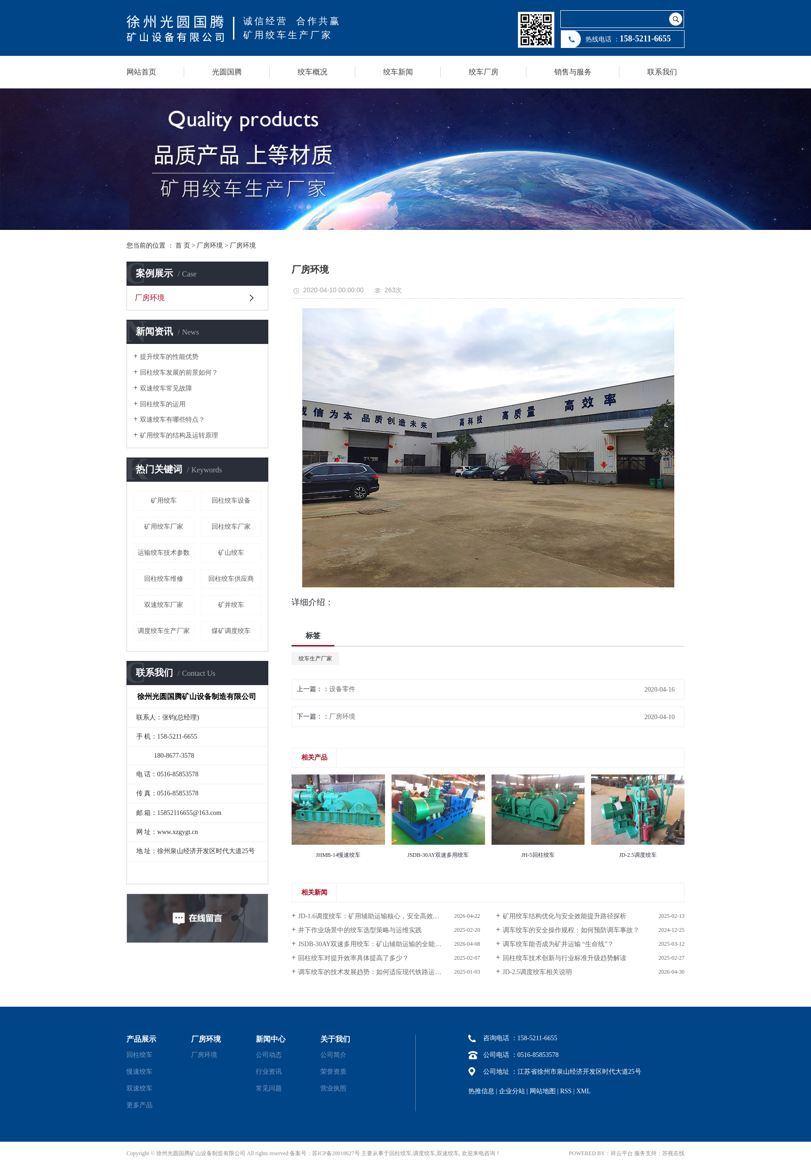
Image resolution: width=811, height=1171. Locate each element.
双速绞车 (139, 1088)
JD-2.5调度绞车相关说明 (537, 972)
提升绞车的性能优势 (169, 356)
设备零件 (342, 689)
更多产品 (139, 1105)
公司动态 (269, 1054)
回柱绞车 (139, 1054)
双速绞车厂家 (163, 604)
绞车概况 (312, 72)
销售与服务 (573, 72)
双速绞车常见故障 (166, 388)
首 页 (182, 245)
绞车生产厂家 (315, 658)
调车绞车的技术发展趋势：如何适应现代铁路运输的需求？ (382, 972)
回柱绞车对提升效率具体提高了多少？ (353, 958)
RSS (566, 1091)
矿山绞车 (231, 552)
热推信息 (481, 1091)
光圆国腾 (227, 72)
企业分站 (512, 1091)
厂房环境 (210, 245)
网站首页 (141, 72)
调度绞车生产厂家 (164, 630)
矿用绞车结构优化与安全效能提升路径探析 (564, 916)
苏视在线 (673, 1153)
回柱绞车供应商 (231, 578)
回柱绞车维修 (163, 578)
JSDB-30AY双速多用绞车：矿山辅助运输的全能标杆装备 (379, 944)
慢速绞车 (139, 1071)
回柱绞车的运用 (163, 404)
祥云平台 (622, 1153)
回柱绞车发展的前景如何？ (179, 372)
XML (583, 1091)
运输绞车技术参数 (164, 552)
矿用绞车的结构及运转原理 (179, 435)
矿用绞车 (164, 500)
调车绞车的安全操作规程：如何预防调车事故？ (571, 930)
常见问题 (269, 1088)
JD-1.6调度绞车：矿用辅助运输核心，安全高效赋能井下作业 (385, 916)
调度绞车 (424, 1153)
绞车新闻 (398, 72)
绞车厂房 (484, 72)
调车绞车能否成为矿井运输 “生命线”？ (558, 944)
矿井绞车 (231, 604)
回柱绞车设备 (231, 500)
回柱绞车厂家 (231, 526)
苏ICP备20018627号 (336, 1153)
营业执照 (333, 1088)
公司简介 (333, 1054)
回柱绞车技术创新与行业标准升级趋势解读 (564, 958)
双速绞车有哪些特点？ (172, 419)
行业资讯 (269, 1071)
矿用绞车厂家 (163, 526)
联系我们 (662, 72)
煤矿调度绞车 (231, 630)
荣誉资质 (333, 1071)
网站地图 (543, 1091)
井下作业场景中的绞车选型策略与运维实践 (360, 930)
